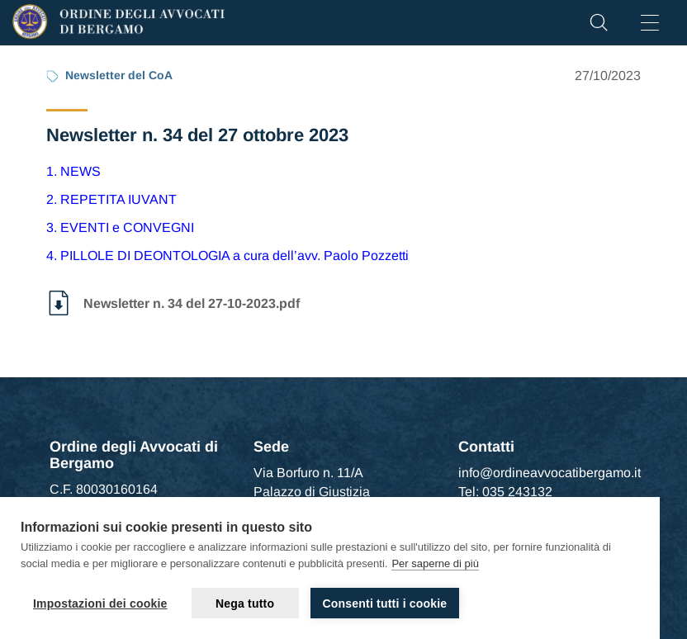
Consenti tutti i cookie (385, 603)
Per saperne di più (435, 563)
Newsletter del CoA (119, 75)
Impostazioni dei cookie (100, 603)
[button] (598, 27)
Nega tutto (245, 603)
